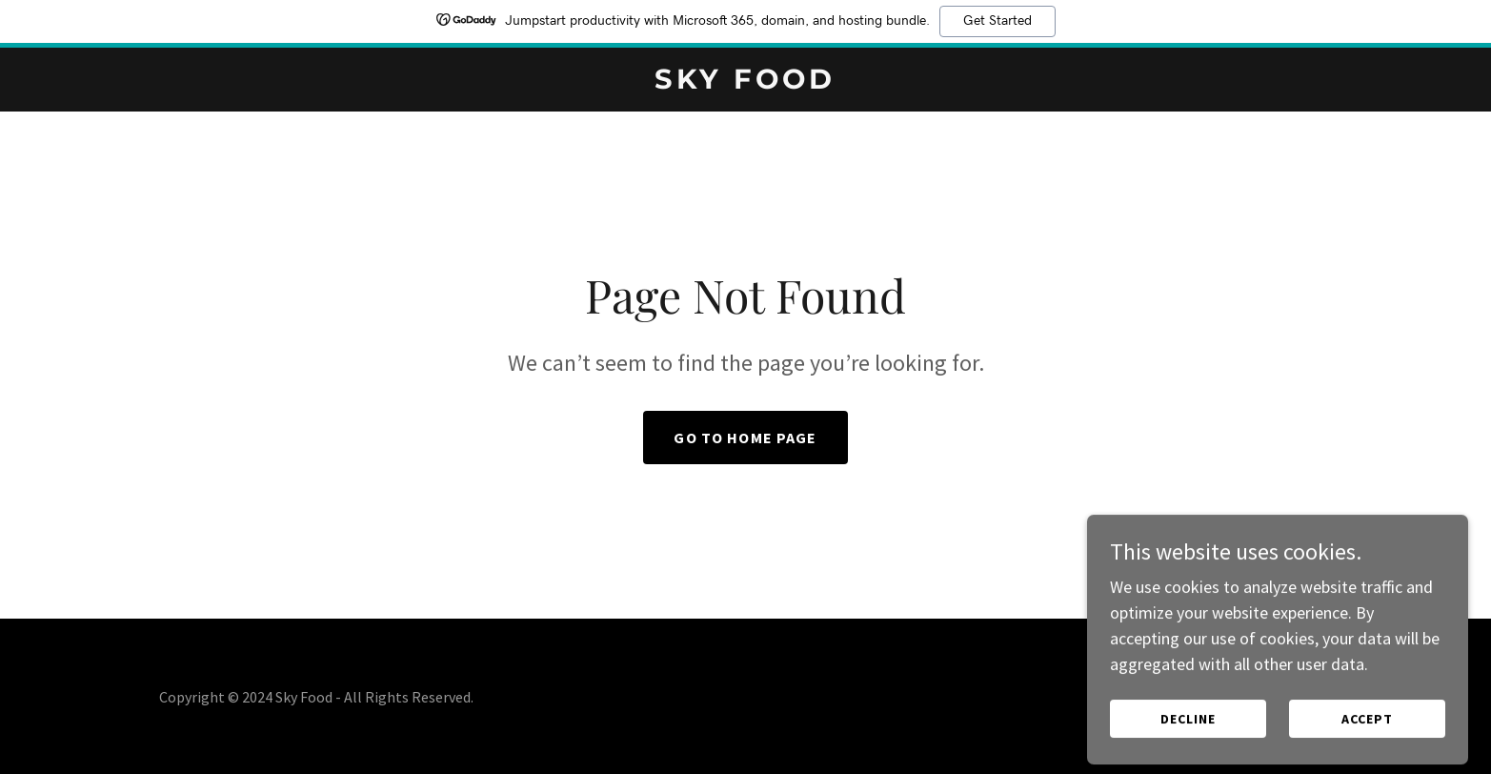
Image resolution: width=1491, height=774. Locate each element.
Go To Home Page (745, 437)
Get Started (997, 21)
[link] (746, 82)
